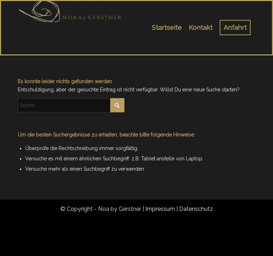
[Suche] (71, 105)
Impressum (160, 209)
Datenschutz (196, 209)
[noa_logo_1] (72, 27)
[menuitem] (166, 27)
